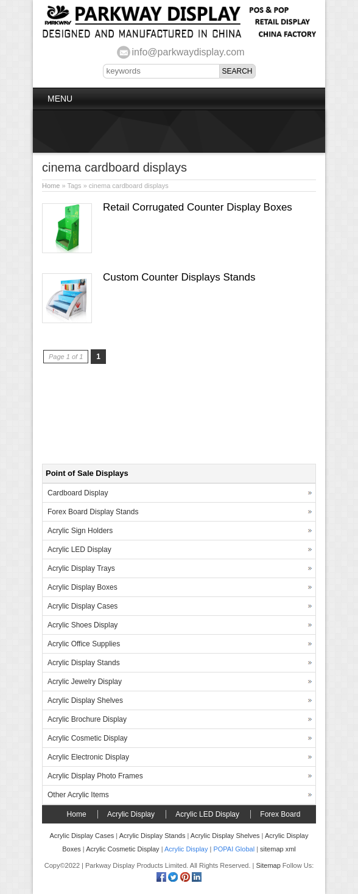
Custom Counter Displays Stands (179, 277)
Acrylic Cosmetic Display (87, 738)
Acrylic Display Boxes (82, 587)
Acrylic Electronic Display (88, 757)
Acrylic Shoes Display (82, 625)
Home (51, 185)
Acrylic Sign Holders (80, 530)
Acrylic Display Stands (83, 662)
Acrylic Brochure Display (87, 719)
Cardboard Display (77, 493)
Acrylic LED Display (79, 549)
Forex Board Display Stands (92, 512)
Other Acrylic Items (78, 795)
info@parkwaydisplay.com (188, 52)
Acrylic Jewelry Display (84, 681)
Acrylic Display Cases (82, 606)
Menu (59, 98)
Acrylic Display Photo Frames (95, 776)
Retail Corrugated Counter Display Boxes (197, 207)
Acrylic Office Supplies (83, 644)
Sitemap (268, 865)
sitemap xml (278, 849)
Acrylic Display (131, 814)
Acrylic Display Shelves (85, 700)
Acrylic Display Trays (81, 568)
